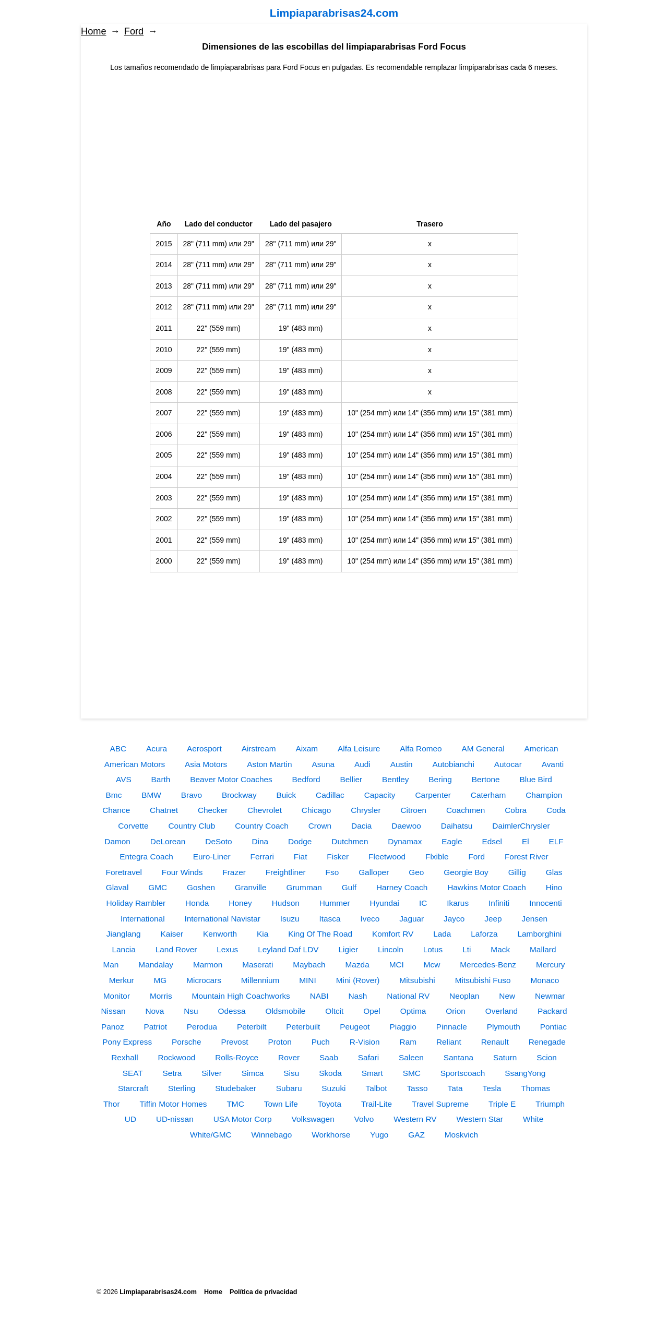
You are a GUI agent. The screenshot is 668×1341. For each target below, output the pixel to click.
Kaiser (172, 933)
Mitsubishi (417, 980)
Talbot (376, 1088)
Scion (546, 1057)
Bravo (191, 795)
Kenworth (220, 933)
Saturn (505, 1057)
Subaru (289, 1088)
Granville (251, 887)
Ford (134, 31)
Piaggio (402, 1026)
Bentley (395, 779)
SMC (412, 1073)
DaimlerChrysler (521, 825)
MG (160, 980)
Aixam (306, 748)
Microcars (203, 980)
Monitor (116, 995)
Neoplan (464, 995)
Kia (262, 933)
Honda (197, 903)
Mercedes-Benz (488, 964)
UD (130, 1119)
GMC (157, 887)
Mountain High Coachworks (241, 995)
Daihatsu (457, 825)
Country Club (191, 825)
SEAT (133, 1073)
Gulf (349, 887)
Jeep (493, 918)
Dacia (361, 825)
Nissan (113, 1011)
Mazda (357, 964)
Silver (211, 1073)
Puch (321, 1041)
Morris (161, 995)
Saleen (411, 1057)
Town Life (281, 1103)
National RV (408, 995)
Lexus (227, 949)
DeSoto (218, 841)
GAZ (416, 1134)
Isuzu (290, 918)
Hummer (334, 903)
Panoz (112, 1026)
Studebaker (235, 1088)
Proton (280, 1041)
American (541, 748)
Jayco (454, 918)
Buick (286, 795)
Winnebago (271, 1134)
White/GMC (211, 1134)
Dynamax (405, 841)
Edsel (492, 841)
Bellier (351, 779)
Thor (111, 1103)
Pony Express (127, 1041)
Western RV (414, 1119)
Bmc (114, 795)
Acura (156, 748)
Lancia (124, 949)
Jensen (534, 918)
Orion (456, 1011)
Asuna (323, 764)
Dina (260, 841)
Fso (332, 872)
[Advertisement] (334, 146)
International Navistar (222, 918)
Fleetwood (386, 856)
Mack (500, 949)
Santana (458, 1057)
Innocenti (545, 903)
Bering (440, 779)
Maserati (257, 964)
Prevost (234, 1041)
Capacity (380, 795)
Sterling (181, 1088)
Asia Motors (206, 764)
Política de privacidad (263, 1292)
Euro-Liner (212, 856)
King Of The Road (320, 933)
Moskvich (461, 1134)
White (533, 1119)
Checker (213, 810)
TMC (235, 1103)
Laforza (484, 933)
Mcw (432, 964)
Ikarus (458, 903)
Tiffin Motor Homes (173, 1103)
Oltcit (334, 1011)
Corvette (133, 825)
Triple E (502, 1103)
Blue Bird (535, 779)
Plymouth (503, 1026)
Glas (554, 872)
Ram (408, 1041)
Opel (371, 1011)
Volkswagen (313, 1119)
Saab (328, 1057)
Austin (401, 764)
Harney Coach (401, 887)
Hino (554, 887)
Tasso (417, 1088)
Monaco (544, 980)
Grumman (303, 887)
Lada (442, 933)
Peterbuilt (303, 1026)
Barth (161, 779)
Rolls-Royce (236, 1057)
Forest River (526, 856)
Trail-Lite (376, 1103)
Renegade (547, 1041)
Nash (357, 995)
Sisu (291, 1073)
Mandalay (155, 964)
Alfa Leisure (359, 748)
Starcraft (133, 1088)
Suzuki (333, 1088)
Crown (319, 825)
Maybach (309, 964)
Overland (501, 1011)
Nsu (191, 1011)
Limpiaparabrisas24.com (334, 13)
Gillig (517, 872)
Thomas (535, 1088)
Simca (253, 1073)
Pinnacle (451, 1026)
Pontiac (553, 1026)
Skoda (330, 1073)
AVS (124, 779)
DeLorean (168, 841)
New (507, 995)
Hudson (286, 903)
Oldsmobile (285, 1011)
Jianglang (123, 933)
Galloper (374, 872)
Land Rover (176, 949)
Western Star (479, 1119)
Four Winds (182, 872)
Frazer (233, 872)
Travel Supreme (440, 1103)
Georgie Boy (466, 872)
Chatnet (164, 810)
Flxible (436, 856)
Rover (289, 1057)
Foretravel (124, 872)
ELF (556, 841)
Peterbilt (251, 1026)
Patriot (155, 1026)
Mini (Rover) (358, 980)
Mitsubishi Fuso (483, 980)
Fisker (338, 856)
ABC (118, 748)
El (525, 841)
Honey (240, 903)
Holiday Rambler (135, 903)
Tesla (492, 1088)
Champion (544, 795)
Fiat (300, 856)
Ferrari (262, 856)
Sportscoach (462, 1073)
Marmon (207, 964)
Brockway (239, 795)
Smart (372, 1073)
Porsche (186, 1041)
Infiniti (498, 903)
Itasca (330, 918)
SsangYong (525, 1073)
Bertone (486, 779)
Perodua (202, 1026)
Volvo (364, 1119)
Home (93, 31)
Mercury (550, 964)
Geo (416, 872)
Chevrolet (264, 810)
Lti (466, 949)
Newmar (550, 995)
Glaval (117, 887)
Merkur (121, 980)
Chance (116, 810)
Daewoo (406, 825)
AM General (483, 748)
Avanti (553, 764)
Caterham (488, 795)
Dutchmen (349, 841)
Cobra (516, 810)
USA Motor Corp (242, 1119)
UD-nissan (175, 1119)
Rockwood (176, 1057)
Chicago (316, 810)
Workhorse (331, 1134)
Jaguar (411, 918)
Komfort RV (392, 933)
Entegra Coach (146, 856)
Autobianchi (453, 764)
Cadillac (330, 795)
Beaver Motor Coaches (231, 779)
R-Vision (365, 1041)
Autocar (508, 764)
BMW (151, 795)
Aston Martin (269, 764)
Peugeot (354, 1026)
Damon (117, 841)
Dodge (300, 841)
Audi (362, 764)
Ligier (348, 949)
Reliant (448, 1041)
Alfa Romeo (421, 748)
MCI (396, 964)
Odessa (232, 1011)
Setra (172, 1073)
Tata (455, 1088)
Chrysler (365, 810)
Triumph (550, 1103)
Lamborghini (540, 933)
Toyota (329, 1103)
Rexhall (124, 1057)
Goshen (201, 887)
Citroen (413, 810)
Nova (154, 1011)
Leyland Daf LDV (288, 949)
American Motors (134, 764)
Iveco (369, 918)
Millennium (260, 980)
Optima (413, 1011)
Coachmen (465, 810)
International (143, 918)
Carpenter (432, 795)
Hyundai (384, 903)
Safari (368, 1057)
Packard (552, 1011)
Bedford (306, 779)
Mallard (543, 949)
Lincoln (390, 949)
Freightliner (286, 872)
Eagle (452, 841)
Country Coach (262, 825)
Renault (495, 1041)
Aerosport (204, 748)
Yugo (379, 1134)
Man (110, 964)
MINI (307, 980)
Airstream (259, 748)
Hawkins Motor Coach (486, 887)
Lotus (433, 949)
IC (423, 903)
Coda (556, 810)
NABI (319, 995)
